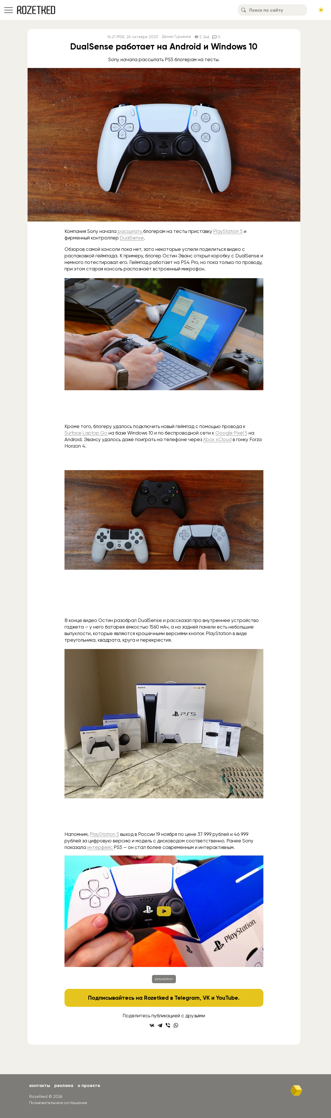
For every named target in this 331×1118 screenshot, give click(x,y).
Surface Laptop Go (86, 433)
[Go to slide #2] (178, 408)
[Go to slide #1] (149, 408)
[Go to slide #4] (193, 816)
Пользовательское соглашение (59, 1102)
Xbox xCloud (217, 439)
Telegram (187, 997)
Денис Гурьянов (176, 37)
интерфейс (100, 847)
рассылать (131, 231)
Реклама (65, 1085)
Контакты (40, 1085)
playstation (164, 979)
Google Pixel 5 (232, 433)
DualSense (132, 238)
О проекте (90, 1085)
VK (206, 997)
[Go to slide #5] (223, 816)
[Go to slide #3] (193, 602)
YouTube (227, 997)
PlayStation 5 (228, 231)
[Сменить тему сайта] (321, 10)
